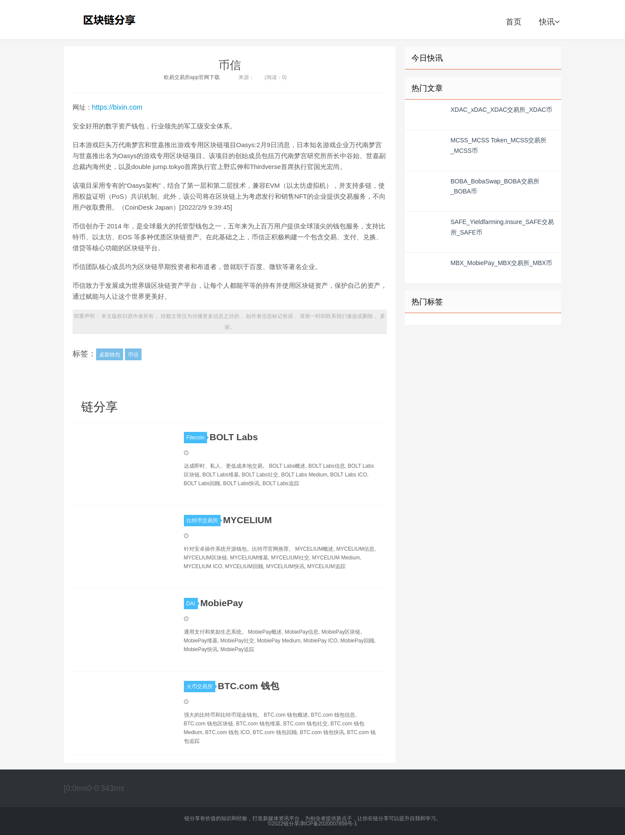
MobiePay (221, 603)
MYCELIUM (247, 520)
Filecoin (196, 438)
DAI (192, 603)
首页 (513, 21)
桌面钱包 (109, 355)
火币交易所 (200, 686)
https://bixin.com (117, 107)
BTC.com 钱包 (248, 686)
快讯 (549, 21)
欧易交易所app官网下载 (192, 77)
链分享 (110, 20)
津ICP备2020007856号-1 (328, 824)
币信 (229, 65)
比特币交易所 (203, 521)
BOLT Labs (234, 437)
